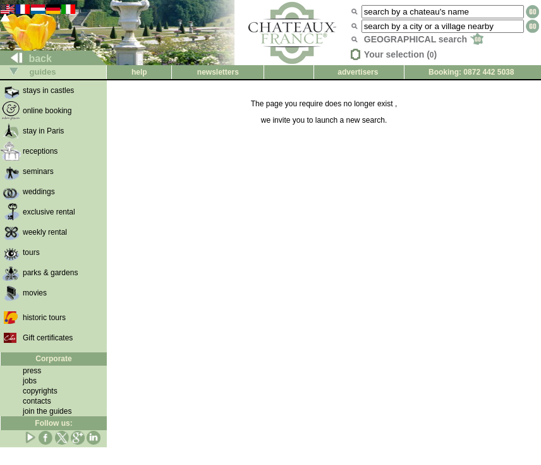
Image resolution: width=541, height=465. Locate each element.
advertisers (357, 72)
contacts (37, 401)
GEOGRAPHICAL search (423, 39)
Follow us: (53, 423)
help (139, 72)
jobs (30, 380)
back (26, 58)
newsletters (218, 72)
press (32, 370)
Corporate (53, 358)
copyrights (40, 391)
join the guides (47, 411)
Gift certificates (48, 337)
